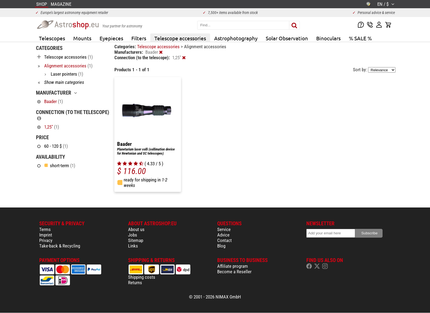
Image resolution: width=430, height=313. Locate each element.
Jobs (132, 235)
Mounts (82, 38)
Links (133, 246)
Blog (221, 246)
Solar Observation (287, 38)
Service (224, 229)
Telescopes (52, 38)
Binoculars (328, 38)
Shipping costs (141, 277)
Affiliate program (232, 266)
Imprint (45, 235)
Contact (224, 240)
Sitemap (135, 240)
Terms (45, 229)
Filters (138, 38)
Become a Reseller (234, 271)
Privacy (45, 240)
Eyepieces (111, 38)
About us (136, 229)
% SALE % (360, 38)
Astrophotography (236, 38)
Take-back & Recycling (59, 246)
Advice (223, 235)
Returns (135, 282)
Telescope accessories (180, 38)
